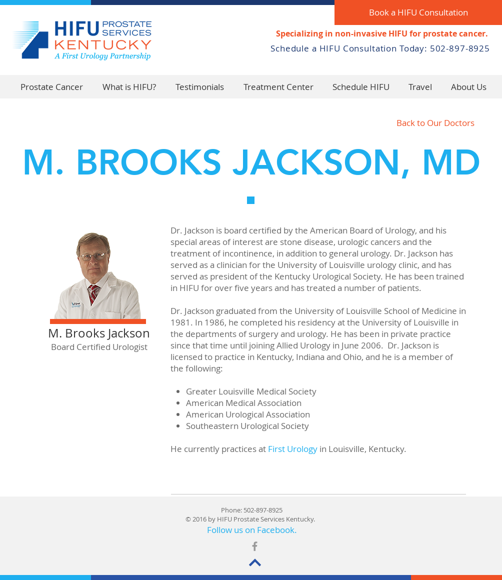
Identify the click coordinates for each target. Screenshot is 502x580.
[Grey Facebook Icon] (254, 546)
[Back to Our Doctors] (435, 123)
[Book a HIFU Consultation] (418, 12)
